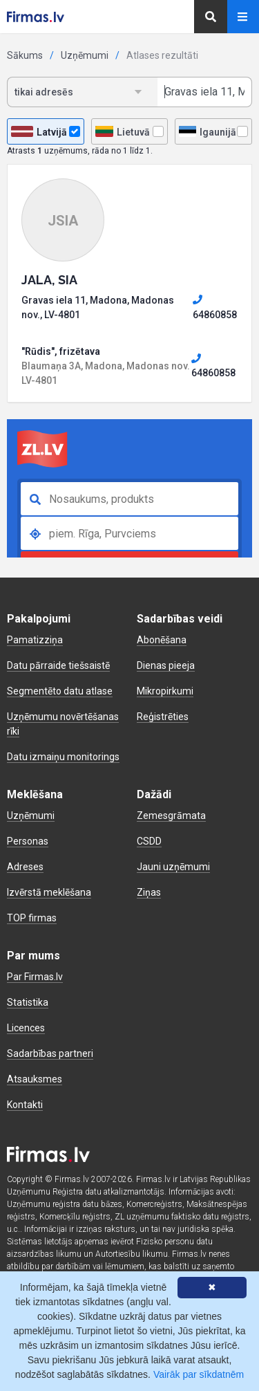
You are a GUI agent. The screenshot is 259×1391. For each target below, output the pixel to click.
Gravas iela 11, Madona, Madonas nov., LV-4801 (97, 307)
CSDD (149, 841)
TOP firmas (32, 917)
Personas (27, 841)
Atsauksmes (34, 1079)
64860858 (215, 307)
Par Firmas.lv (35, 976)
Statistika (27, 1002)
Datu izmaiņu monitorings (63, 756)
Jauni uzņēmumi (173, 866)
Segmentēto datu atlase (60, 691)
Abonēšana (161, 639)
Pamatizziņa (35, 639)
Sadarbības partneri (50, 1053)
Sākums (25, 55)
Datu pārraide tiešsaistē (58, 665)
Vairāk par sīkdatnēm (198, 1374)
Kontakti (25, 1104)
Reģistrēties (163, 716)
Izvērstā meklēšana (49, 892)
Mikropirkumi (165, 691)
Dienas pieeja (166, 665)
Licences (26, 1027)
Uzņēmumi (84, 55)
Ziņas (149, 892)
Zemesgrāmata (171, 815)
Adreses (25, 866)
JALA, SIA (49, 280)
